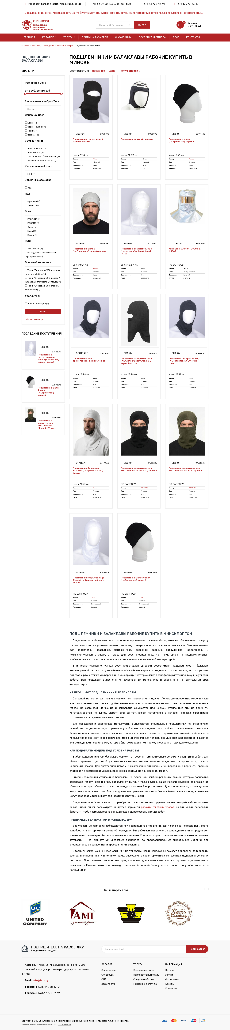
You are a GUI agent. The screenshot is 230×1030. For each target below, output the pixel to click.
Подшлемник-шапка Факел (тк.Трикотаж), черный (49, 391)
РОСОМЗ (32, 223)
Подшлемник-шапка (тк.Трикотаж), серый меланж (89, 250)
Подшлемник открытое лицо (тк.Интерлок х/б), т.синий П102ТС (184, 361)
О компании (123, 37)
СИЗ (103, 979)
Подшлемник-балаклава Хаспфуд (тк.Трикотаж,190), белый (88, 470)
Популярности (128, 70)
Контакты (193, 37)
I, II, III (30, 174)
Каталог (49, 37)
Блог (176, 37)
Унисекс (32, 205)
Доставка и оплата (152, 37)
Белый (31, 122)
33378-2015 (34, 248)
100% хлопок (34, 152)
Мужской (32, 201)
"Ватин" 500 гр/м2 (37, 303)
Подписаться (197, 949)
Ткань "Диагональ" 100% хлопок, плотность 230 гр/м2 (42, 272)
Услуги (69, 37)
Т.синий (31, 130)
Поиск (142, 24)
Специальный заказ (144, 979)
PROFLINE (32, 219)
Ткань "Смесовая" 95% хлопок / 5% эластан (42, 287)
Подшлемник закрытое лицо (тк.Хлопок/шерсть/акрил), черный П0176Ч (136, 361)
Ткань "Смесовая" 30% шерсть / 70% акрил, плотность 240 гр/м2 (43, 280)
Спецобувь (107, 974)
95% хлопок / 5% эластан (40, 160)
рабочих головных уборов (157, 807)
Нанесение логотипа (145, 983)
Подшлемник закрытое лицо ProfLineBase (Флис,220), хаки (47, 424)
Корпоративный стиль (146, 974)
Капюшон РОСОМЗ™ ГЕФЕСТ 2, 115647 (184, 250)
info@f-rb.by (40, 980)
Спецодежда (108, 970)
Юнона (31, 235)
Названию (98, 70)
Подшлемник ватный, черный (137, 139)
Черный (32, 134)
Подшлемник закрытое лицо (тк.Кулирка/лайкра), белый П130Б (136, 251)
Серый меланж (35, 126)
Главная (29, 37)
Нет (29, 109)
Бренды (169, 983)
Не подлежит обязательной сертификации (41, 254)
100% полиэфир (35, 148)
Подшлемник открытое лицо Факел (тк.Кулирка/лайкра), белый (48, 358)
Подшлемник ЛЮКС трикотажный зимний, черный (89, 359)
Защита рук (108, 983)
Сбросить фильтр (34, 319)
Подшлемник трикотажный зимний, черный (88, 140)
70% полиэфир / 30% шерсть (42, 156)
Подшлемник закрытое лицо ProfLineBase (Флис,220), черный (139, 469)
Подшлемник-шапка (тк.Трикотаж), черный (181, 140)
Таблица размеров (95, 37)
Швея (30, 231)
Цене (112, 70)
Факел (31, 227)
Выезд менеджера (143, 970)
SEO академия (64, 1025)
